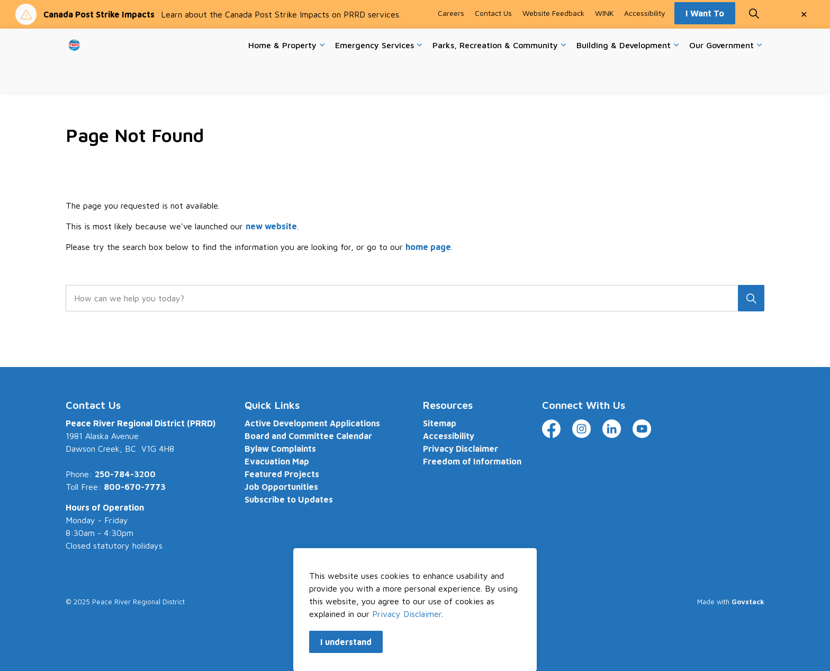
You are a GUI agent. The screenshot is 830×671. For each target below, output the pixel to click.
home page (428, 247)
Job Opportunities (281, 486)
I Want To (705, 44)
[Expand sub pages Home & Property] (322, 76)
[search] (411, 298)
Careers (451, 44)
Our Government (721, 75)
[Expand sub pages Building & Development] (676, 76)
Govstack (748, 601)
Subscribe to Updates (289, 499)
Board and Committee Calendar (308, 436)
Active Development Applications (312, 423)
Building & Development (623, 75)
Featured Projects (282, 474)
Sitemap (439, 423)
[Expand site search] (753, 44)
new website (271, 226)
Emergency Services (374, 75)
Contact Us (493, 44)
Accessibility (644, 44)
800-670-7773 (135, 486)
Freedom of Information (472, 461)
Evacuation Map (277, 461)
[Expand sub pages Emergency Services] (419, 76)
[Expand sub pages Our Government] (759, 76)
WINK (604, 44)
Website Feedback (553, 44)
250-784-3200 (125, 474)
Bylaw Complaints (280, 448)
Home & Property (282, 75)
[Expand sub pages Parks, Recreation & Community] (563, 76)
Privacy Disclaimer (460, 448)
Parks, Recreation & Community (495, 75)
